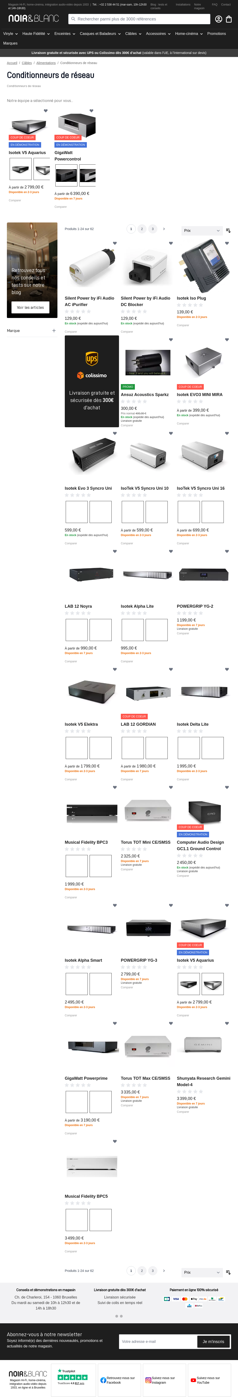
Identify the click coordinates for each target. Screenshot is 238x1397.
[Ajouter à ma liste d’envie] (45, 111)
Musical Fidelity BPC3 (86, 842)
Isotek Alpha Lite (137, 606)
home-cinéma (35, 4)
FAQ (215, 4)
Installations (183, 4)
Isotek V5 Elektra (81, 724)
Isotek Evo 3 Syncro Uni (88, 488)
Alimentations (46, 63)
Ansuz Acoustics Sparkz (145, 394)
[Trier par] (202, 230)
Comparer (15, 200)
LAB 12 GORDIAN (138, 724)
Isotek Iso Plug (191, 298)
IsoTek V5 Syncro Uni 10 (145, 488)
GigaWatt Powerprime (86, 1078)
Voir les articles (30, 307)
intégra (49, 4)
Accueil (12, 63)
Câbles (27, 63)
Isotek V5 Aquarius (27, 152)
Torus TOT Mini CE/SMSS (145, 842)
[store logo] (33, 18)
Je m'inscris (213, 1341)
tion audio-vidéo (63, 4)
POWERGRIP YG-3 (139, 960)
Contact (226, 4)
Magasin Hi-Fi (16, 4)
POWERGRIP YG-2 (195, 606)
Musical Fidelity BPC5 (86, 1196)
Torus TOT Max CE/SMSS (145, 1078)
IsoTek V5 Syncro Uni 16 (201, 488)
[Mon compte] (218, 19)
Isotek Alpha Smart (83, 960)
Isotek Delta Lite (193, 724)
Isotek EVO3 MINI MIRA (200, 394)
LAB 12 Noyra (78, 606)
